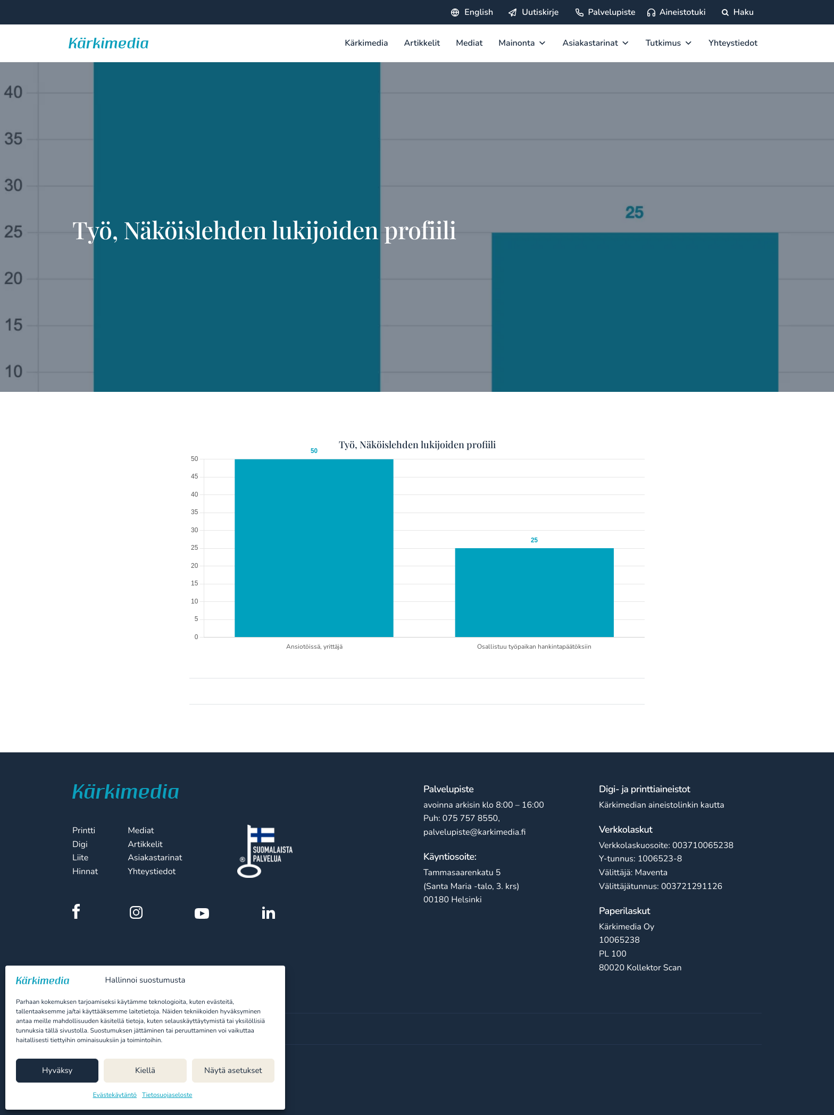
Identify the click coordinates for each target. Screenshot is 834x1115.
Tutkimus (669, 43)
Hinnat (85, 871)
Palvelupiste (611, 12)
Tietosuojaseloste (167, 1095)
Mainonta (522, 43)
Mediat (469, 43)
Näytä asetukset (233, 1071)
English (478, 12)
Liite (80, 858)
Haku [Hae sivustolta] (738, 12)
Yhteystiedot (732, 43)
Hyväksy (57, 1071)
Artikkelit (422, 43)
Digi (80, 844)
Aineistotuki (683, 12)
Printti (83, 830)
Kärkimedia (366, 43)
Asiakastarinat (596, 43)
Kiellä (145, 1071)
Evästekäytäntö (115, 1095)
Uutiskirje (540, 12)
